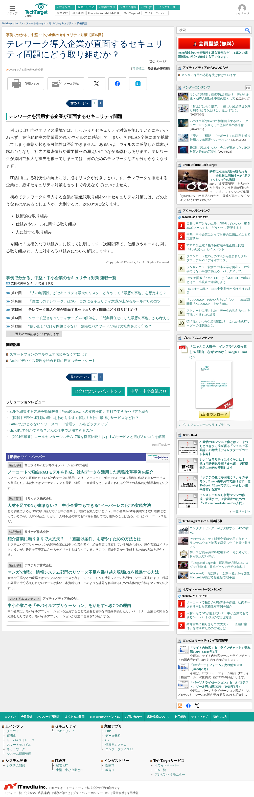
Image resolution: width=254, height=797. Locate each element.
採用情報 (133, 793)
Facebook (188, 706)
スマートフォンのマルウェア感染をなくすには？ (48, 354)
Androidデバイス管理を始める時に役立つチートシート (53, 361)
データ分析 (113, 735)
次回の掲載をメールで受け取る (32, 283)
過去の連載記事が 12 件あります (37, 334)
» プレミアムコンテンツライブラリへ (204, 425)
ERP (108, 731)
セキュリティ (65, 731)
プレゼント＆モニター (170, 774)
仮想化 (11, 735)
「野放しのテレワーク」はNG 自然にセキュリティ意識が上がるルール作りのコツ (94, 301)
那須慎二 (138, 69)
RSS (180, 706)
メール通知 (71, 83)
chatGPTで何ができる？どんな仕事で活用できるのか (51, 430)
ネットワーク (16, 749)
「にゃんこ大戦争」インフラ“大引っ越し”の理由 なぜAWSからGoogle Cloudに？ (218, 352)
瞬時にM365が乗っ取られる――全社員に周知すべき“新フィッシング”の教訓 (230, 175)
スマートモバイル (19, 744)
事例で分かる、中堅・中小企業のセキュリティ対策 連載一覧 (61, 278)
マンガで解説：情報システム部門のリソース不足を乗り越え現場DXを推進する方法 (83, 572)
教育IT (109, 770)
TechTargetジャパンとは (105, 716)
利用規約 (180, 716)
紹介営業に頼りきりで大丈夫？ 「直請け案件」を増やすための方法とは (74, 539)
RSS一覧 (160, 770)
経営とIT (62, 765)
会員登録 (26, 716)
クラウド (13, 731)
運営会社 (118, 793)
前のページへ (80, 103)
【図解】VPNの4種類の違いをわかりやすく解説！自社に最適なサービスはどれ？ (74, 418)
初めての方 (220, 716)
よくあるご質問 (74, 716)
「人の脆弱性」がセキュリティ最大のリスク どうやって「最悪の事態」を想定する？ (97, 293)
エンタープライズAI (119, 749)
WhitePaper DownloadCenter (158, 457)
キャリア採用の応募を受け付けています (208, 75)
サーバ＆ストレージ (20, 740)
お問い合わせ (133, 716)
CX (107, 740)
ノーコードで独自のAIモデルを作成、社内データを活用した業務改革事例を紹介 (81, 472)
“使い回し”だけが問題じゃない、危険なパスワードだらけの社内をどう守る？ (90, 326)
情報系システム (116, 744)
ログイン (10, 716)
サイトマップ (199, 716)
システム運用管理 (19, 754)
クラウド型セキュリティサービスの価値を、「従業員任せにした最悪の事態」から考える (99, 318)
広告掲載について (158, 716)
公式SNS (30, 793)
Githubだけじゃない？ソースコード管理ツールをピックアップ (59, 424)
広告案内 (44, 793)
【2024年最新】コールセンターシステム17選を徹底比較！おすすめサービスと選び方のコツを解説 (87, 437)
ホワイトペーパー (167, 765)
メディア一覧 (13, 793)
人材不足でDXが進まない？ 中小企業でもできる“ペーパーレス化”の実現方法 (79, 505)
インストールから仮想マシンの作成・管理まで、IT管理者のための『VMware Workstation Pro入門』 (222, 499)
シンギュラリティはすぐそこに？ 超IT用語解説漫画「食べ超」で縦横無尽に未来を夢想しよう (223, 464)
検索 (248, 30)
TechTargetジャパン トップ (98, 391)
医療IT (109, 765)
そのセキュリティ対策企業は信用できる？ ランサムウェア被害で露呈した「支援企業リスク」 (220, 543)
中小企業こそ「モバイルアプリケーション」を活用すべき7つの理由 (69, 605)
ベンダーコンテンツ (196, 87)
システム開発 (16, 765)
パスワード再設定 (48, 716)
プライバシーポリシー (88, 793)
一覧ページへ (242, 511)
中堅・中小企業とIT (148, 391)
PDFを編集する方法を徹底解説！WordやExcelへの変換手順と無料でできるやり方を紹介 (79, 411)
